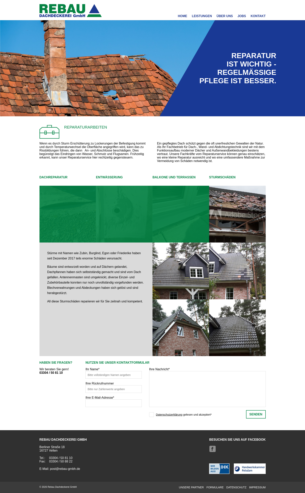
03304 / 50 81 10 (51, 372)
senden (255, 414)
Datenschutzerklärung (169, 414)
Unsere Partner (191, 487)
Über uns (224, 16)
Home (182, 16)
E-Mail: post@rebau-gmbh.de (59, 468)
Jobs (242, 16)
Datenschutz (236, 487)
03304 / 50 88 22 (61, 461)
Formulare (215, 487)
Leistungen (202, 16)
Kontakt (258, 16)
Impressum (257, 487)
